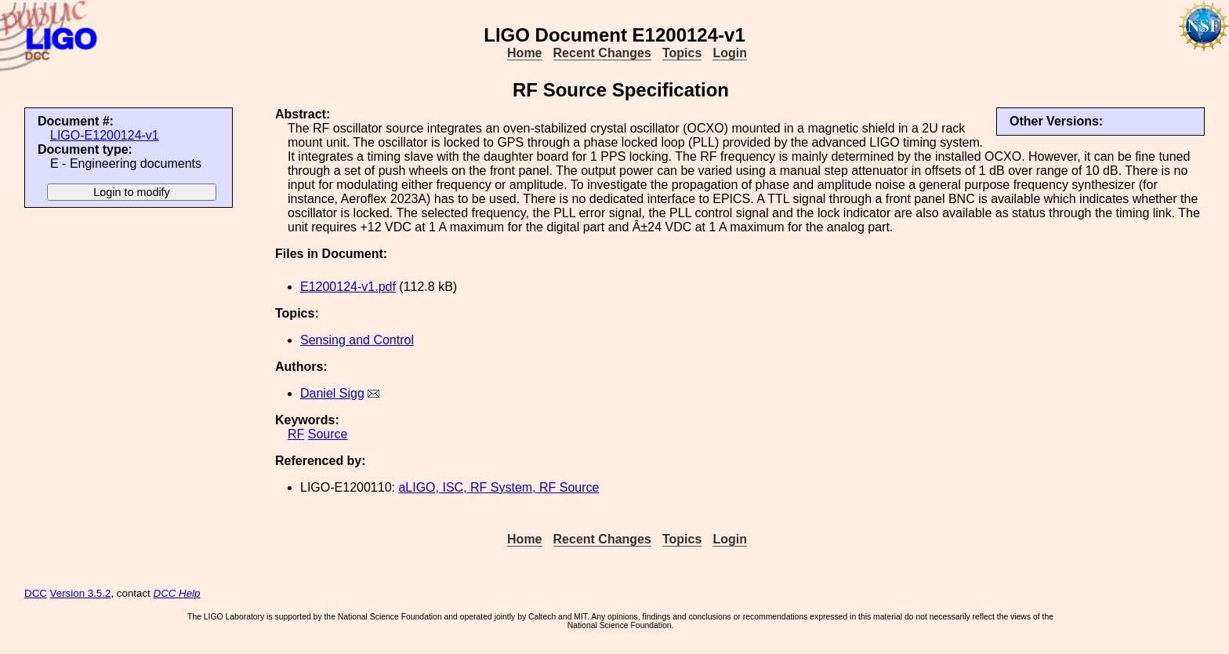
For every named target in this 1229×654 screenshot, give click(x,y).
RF (296, 434)
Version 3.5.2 (80, 593)
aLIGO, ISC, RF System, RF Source (498, 487)
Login (729, 53)
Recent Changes (602, 53)
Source (328, 434)
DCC (35, 593)
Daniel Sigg (332, 393)
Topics (682, 53)
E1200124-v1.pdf (348, 286)
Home (524, 53)
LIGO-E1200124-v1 (104, 135)
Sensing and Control (357, 340)
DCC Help (177, 593)
